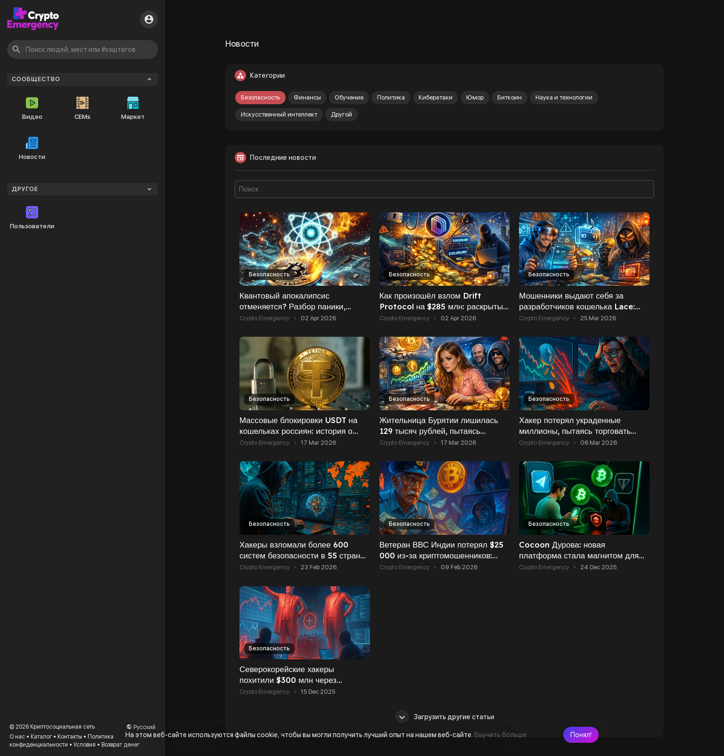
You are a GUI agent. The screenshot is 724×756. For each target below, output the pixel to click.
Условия (85, 744)
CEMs (82, 108)
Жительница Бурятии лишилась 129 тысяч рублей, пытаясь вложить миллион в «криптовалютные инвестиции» (438, 436)
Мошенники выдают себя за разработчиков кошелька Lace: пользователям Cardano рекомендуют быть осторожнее (577, 312)
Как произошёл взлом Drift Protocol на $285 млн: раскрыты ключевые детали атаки (441, 306)
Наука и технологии (563, 97)
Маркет (133, 108)
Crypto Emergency (264, 318)
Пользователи (32, 218)
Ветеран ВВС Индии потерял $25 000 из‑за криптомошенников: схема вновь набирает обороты (441, 555)
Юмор (475, 97)
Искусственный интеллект (279, 114)
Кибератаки (435, 97)
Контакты (70, 736)
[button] (581, 735)
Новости (32, 148)
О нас (17, 736)
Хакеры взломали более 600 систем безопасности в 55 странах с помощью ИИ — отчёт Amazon (304, 555)
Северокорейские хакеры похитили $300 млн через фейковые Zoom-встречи (288, 680)
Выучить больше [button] (500, 735)
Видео (32, 108)
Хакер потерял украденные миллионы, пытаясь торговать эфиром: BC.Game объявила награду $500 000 (575, 436)
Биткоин (509, 97)
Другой (341, 114)
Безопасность (260, 97)
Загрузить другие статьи (444, 717)
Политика (391, 97)
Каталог (41, 736)
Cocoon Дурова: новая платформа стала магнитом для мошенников (579, 555)
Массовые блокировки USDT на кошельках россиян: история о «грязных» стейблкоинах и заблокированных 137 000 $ (298, 436)
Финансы (307, 97)
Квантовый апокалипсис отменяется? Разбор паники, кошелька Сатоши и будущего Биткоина (295, 312)
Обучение (349, 97)
